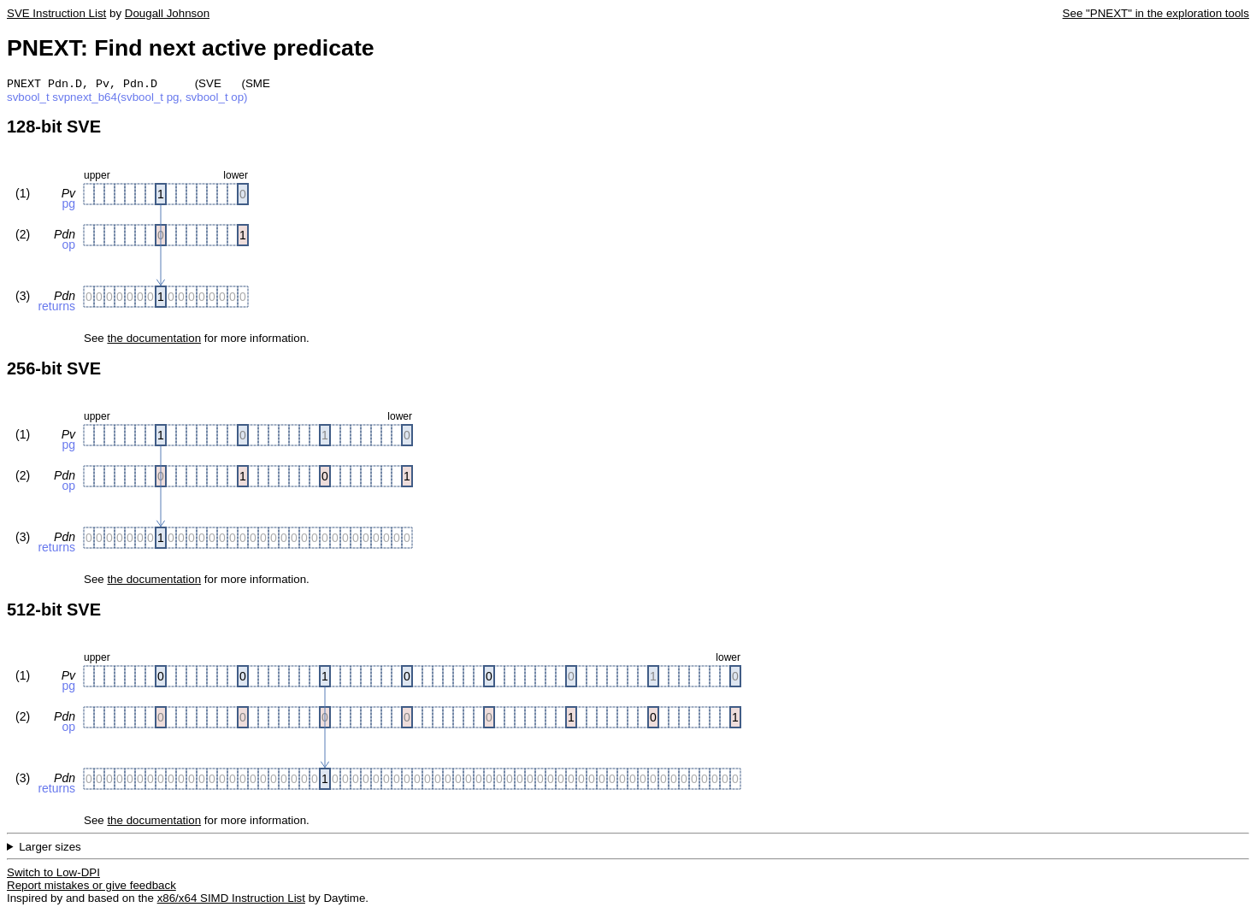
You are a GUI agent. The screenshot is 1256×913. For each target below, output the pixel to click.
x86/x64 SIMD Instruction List (231, 899)
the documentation (154, 339)
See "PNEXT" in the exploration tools (1156, 13)
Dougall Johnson (167, 13)
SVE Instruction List (56, 13)
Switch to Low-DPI (53, 874)
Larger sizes (50, 848)
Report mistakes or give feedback (91, 887)
